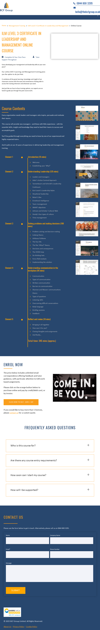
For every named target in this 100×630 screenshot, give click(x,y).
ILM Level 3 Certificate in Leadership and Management (48, 26)
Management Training (17, 26)
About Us (7, 627)
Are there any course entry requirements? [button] (34, 460)
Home (4, 26)
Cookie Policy (31, 627)
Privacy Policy (18, 627)
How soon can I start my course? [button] (28, 475)
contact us (14, 413)
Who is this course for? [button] (23, 445)
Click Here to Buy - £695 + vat (21, 402)
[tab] (50, 446)
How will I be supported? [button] (24, 490)
